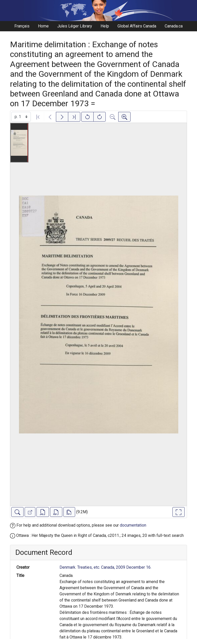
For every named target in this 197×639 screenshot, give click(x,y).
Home (43, 26)
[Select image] (21, 117)
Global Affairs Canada (136, 26)
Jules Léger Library (74, 26)
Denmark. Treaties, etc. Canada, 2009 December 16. (105, 567)
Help (105, 26)
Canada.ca (174, 26)
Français (21, 26)
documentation (133, 525)
